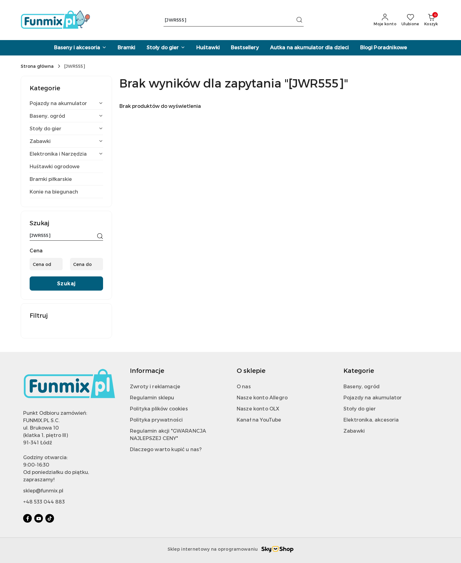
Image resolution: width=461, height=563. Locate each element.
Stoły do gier (359, 408)
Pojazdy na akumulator (372, 397)
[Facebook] (27, 518)
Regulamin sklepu (152, 397)
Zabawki (354, 431)
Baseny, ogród (361, 386)
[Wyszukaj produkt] (234, 20)
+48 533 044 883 (44, 501)
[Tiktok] (49, 518)
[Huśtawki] (208, 47)
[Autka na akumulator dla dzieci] (309, 47)
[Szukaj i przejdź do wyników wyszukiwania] (299, 20)
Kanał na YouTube (259, 419)
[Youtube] (38, 518)
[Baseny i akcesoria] (80, 47)
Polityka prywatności (156, 419)
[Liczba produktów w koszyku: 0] (431, 20)
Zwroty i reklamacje (155, 386)
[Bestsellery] (244, 47)
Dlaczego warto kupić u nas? (165, 449)
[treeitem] (66, 103)
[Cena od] (46, 264)
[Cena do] (86, 264)
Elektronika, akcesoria (371, 419)
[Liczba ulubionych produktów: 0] (410, 20)
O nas (244, 386)
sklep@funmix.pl (43, 490)
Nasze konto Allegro (262, 397)
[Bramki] (126, 47)
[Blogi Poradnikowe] (384, 47)
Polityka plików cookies (159, 408)
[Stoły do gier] (166, 47)
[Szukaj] (100, 236)
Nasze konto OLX (258, 408)
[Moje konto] (385, 20)
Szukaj (66, 283)
